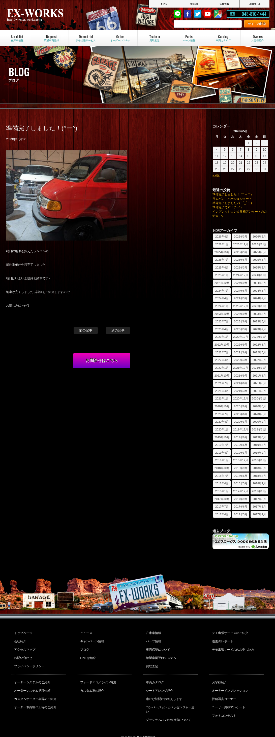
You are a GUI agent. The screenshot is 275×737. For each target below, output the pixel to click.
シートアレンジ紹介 (158, 681)
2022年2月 (259, 359)
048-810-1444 (254, 14)
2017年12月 (240, 491)
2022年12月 (240, 336)
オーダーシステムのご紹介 (31, 674)
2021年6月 (240, 383)
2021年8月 (259, 375)
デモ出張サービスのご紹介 (229, 632)
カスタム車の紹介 (91, 681)
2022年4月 (222, 359)
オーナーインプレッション (229, 681)
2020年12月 (240, 398)
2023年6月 (240, 321)
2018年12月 (240, 460)
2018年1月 (222, 491)
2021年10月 (222, 375)
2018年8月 (259, 468)
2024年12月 (240, 275)
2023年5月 (259, 321)
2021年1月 (222, 398)
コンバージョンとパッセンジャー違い (169, 696)
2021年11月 (259, 367)
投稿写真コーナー (223, 687)
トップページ (22, 632)
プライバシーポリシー (28, 659)
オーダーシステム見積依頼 (31, 681)
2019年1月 (222, 460)
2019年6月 (240, 444)
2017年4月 (222, 514)
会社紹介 (19, 639)
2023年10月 (222, 313)
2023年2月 (259, 329)
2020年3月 (240, 421)
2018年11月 (259, 460)
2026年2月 (259, 236)
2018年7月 (222, 475)
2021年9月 (240, 375)
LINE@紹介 (87, 652)
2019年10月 (222, 437)
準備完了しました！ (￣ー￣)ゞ (233, 194)
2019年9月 (240, 437)
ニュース (85, 632)
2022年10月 (222, 344)
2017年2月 (259, 514)
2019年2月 (259, 452)
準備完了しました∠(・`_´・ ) (232, 203)
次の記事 (118, 330)
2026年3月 (240, 236)
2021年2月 (259, 390)
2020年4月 (222, 421)
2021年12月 (240, 367)
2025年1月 (222, 275)
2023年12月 (240, 306)
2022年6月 (240, 352)
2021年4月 (222, 390)
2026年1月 (222, 244)
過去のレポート (221, 639)
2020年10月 (222, 406)
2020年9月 (240, 406)
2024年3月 (240, 298)
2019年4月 (222, 452)
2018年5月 (259, 475)
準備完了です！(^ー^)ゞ (228, 207)
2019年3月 (240, 452)
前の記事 (85, 330)
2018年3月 (240, 483)
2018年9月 (240, 468)
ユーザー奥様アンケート (228, 694)
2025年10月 (222, 252)
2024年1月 (222, 306)
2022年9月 (240, 344)
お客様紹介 (218, 674)
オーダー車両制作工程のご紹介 (34, 694)
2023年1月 (222, 336)
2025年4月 (222, 267)
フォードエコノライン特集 (97, 674)
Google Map (218, 14)
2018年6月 (240, 475)
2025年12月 (240, 244)
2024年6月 (240, 290)
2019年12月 (240, 429)
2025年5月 (259, 259)
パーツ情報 (152, 639)
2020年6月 (240, 414)
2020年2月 (259, 421)
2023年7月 (222, 321)
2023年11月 (259, 306)
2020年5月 (259, 414)
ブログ (83, 646)
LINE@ (177, 14)
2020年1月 (222, 429)
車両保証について (157, 646)
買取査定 (151, 659)
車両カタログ (154, 674)
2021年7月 (222, 383)
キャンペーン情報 (91, 639)
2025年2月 (259, 267)
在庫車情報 (152, 632)
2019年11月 (259, 429)
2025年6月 (240, 259)
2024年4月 (222, 298)
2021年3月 (240, 390)
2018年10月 (222, 468)
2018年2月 (259, 483)
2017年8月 (259, 498)
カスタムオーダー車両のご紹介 (34, 687)
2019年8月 (259, 437)
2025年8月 (259, 252)
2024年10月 (222, 282)
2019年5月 (259, 444)
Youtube (207, 14)
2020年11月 (259, 398)
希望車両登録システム (160, 652)
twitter (197, 14)
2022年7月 (222, 352)
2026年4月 (222, 236)
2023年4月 (222, 329)
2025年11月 (259, 244)
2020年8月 (259, 406)
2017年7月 (222, 506)
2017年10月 (222, 498)
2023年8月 (259, 313)
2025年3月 (240, 267)
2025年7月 (222, 259)
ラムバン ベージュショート (232, 198)
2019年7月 (222, 444)
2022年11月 (259, 336)
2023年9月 (240, 313)
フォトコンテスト (223, 701)
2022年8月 (259, 344)
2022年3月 (240, 359)
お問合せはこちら (102, 360)
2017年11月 (259, 491)
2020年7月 (222, 414)
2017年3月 (240, 514)
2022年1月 (222, 367)
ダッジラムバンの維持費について (168, 705)
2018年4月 (222, 483)
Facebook (187, 14)
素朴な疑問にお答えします (163, 687)
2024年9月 (240, 282)
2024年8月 (259, 282)
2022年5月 (259, 352)
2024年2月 (259, 298)
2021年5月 (259, 383)
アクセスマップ (24, 646)
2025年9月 (240, 252)
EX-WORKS (45, 15)
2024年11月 (259, 275)
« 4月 (216, 175)
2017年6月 (240, 506)
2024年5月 (259, 290)
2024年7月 (222, 290)
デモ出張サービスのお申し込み (232, 646)
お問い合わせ (22, 652)
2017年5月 (259, 506)
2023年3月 (240, 329)
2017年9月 (240, 498)
